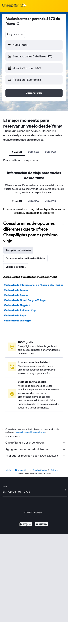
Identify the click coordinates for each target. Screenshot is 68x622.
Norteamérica (21, 470)
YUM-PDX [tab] (50, 151)
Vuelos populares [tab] (16, 266)
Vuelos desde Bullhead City (20, 310)
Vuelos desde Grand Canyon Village (25, 300)
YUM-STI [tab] (17, 151)
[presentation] (18, 23)
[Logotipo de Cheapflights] (13, 5)
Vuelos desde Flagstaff (17, 305)
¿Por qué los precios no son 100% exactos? (35, 456)
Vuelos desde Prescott (16, 295)
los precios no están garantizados (30, 432)
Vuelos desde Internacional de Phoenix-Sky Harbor (33, 284)
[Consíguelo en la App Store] (41, 524)
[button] (34, 45)
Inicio (8, 470)
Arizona (54, 470)
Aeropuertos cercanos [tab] (18, 250)
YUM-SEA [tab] (33, 151)
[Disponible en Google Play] (25, 524)
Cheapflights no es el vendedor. (35, 442)
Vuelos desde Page (15, 315)
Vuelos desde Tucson (16, 290)
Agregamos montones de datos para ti (35, 449)
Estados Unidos (39, 470)
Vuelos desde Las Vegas (17, 320)
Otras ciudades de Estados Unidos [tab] (25, 258)
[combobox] (15, 34)
